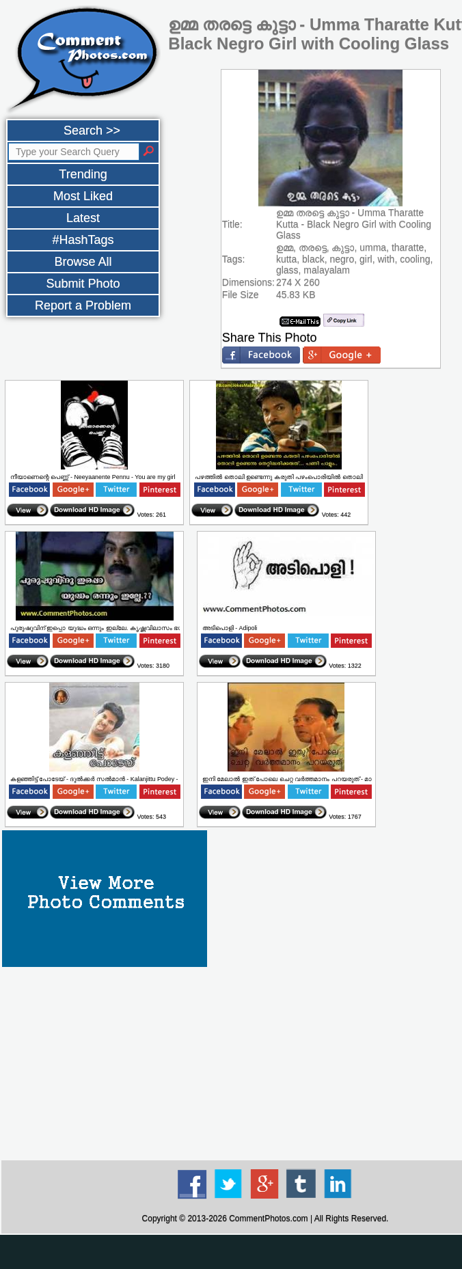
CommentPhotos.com (268, 1218)
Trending (83, 174)
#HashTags (82, 240)
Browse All (82, 262)
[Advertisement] (231, 1252)
